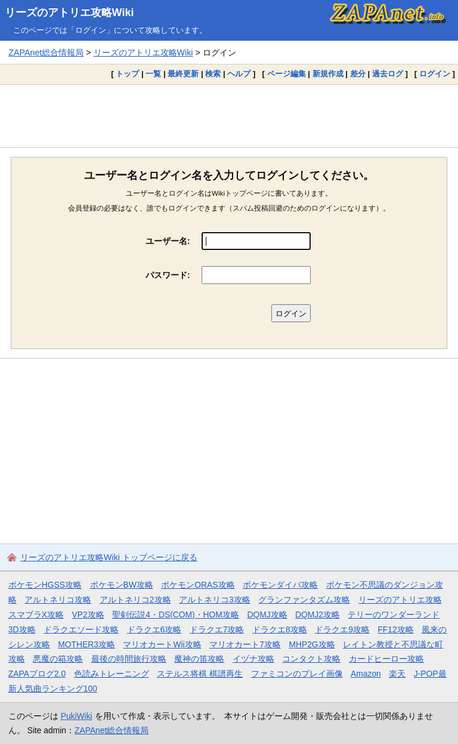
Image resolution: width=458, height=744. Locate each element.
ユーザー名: (168, 241)
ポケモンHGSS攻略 (45, 584)
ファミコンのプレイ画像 (297, 673)
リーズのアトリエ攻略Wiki (69, 12)
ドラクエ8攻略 (279, 629)
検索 (213, 73)
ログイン (434, 73)
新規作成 (328, 73)
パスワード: (168, 275)
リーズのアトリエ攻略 (400, 599)
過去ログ (387, 73)
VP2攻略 (88, 614)
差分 (358, 73)
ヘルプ (238, 73)
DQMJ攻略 (267, 614)
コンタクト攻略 (311, 658)
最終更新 (183, 73)
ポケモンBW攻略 (121, 584)
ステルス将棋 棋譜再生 (200, 673)
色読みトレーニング (111, 673)
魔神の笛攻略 (199, 658)
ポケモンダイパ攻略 (280, 584)
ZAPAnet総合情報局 (45, 52)
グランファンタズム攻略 (304, 599)
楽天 (397, 673)
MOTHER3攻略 (86, 644)
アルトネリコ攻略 (57, 599)
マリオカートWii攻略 (162, 644)
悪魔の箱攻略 (58, 658)
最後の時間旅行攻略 (128, 658)
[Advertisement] (229, 116)
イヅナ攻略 (253, 658)
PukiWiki (76, 716)
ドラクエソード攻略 (81, 629)
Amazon (366, 673)
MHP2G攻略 (312, 644)
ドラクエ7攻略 (217, 629)
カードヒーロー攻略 (386, 658)
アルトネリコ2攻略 (135, 599)
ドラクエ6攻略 (154, 629)
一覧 (153, 73)
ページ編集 (286, 73)
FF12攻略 (395, 629)
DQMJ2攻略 (317, 614)
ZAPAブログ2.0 (37, 673)
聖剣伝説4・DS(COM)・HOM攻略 (175, 614)
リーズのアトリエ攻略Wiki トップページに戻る (108, 557)
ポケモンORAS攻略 (197, 584)
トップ (127, 73)
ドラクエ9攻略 (342, 629)
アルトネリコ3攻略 (214, 599)
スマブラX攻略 (36, 614)
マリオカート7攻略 (245, 644)
